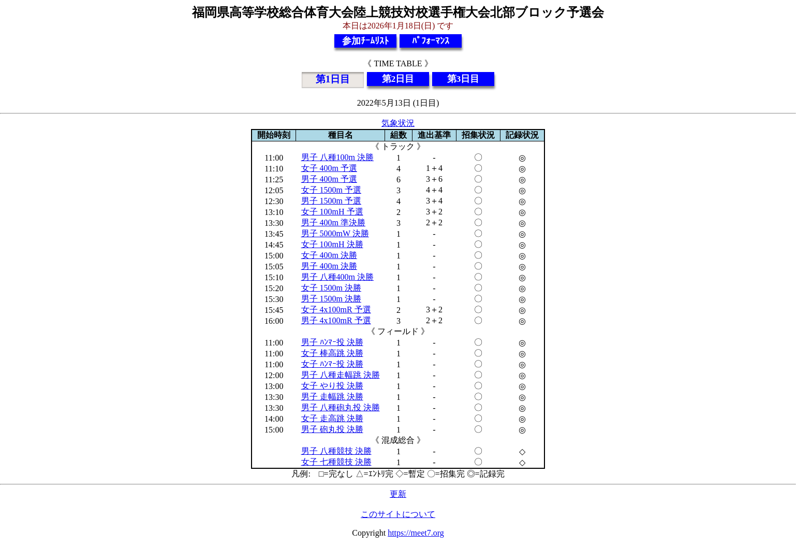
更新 (398, 494)
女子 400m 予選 (329, 168)
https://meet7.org (416, 532)
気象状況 (398, 123)
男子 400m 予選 (329, 179)
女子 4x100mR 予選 (336, 309)
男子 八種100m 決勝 (337, 157)
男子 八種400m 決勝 (337, 276)
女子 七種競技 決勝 (336, 461)
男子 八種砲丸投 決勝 (340, 407)
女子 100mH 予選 (332, 211)
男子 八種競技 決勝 (336, 451)
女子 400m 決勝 (329, 255)
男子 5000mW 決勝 (335, 233)
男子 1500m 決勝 (331, 298)
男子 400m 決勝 (329, 266)
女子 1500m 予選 (331, 189)
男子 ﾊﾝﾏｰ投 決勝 (332, 342)
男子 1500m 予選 (331, 200)
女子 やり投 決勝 (332, 385)
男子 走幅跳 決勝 (332, 396)
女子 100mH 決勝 (332, 244)
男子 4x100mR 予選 (336, 320)
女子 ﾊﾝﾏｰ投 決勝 (332, 364)
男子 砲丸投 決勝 (332, 429)
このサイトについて (398, 514)
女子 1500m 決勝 (331, 287)
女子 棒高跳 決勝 (332, 353)
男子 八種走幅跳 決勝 (340, 374)
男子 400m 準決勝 (333, 222)
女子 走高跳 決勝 (332, 418)
